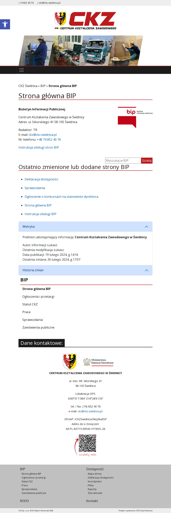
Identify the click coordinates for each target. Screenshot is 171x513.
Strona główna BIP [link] (38, 205)
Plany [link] (91, 485)
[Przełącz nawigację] (21, 70)
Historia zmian (33, 270)
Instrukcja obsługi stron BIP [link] (38, 147)
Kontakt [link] (92, 501)
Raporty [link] (92, 489)
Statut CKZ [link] (27, 481)
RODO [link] (24, 501)
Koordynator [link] (95, 481)
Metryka (29, 226)
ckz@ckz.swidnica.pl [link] (49, 2)
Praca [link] (25, 485)
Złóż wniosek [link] (95, 493)
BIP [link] (42, 86)
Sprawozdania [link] (35, 188)
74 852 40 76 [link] (26, 2)
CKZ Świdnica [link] (27, 86)
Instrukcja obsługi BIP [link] (40, 214)
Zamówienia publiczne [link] (34, 493)
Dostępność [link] (95, 469)
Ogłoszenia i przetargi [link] (34, 477)
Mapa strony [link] (94, 473)
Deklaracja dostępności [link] (41, 179)
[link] (5, 24)
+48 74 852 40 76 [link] (49, 139)
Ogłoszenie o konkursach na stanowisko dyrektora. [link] (62, 196)
